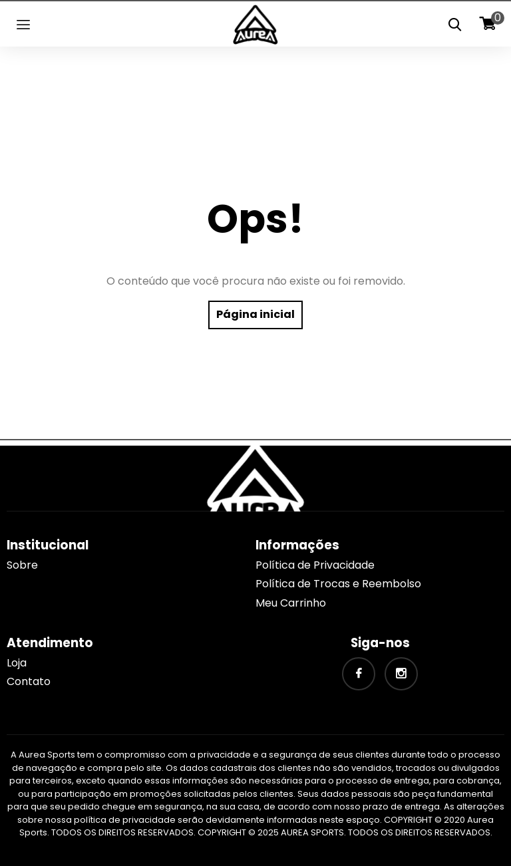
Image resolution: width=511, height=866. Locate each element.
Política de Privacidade (315, 565)
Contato (29, 681)
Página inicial (255, 314)
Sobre (22, 565)
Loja (17, 662)
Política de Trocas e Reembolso (338, 583)
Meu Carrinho (291, 603)
